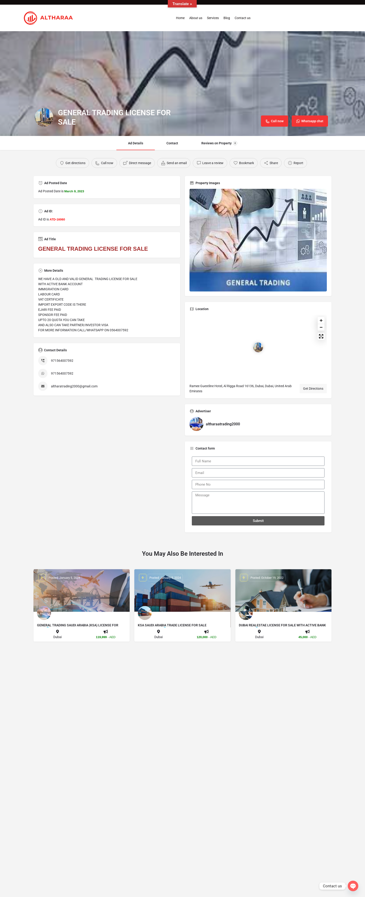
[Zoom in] (321, 320)
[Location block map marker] (258, 347)
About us (195, 18)
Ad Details (135, 143)
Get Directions (313, 388)
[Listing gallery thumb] (258, 240)
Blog (226, 18)
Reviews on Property (219, 143)
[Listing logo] (44, 117)
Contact (172, 143)
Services (213, 18)
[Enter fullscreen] (321, 336)
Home (180, 18)
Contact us (242, 18)
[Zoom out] (321, 327)
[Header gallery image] (182, 83)
